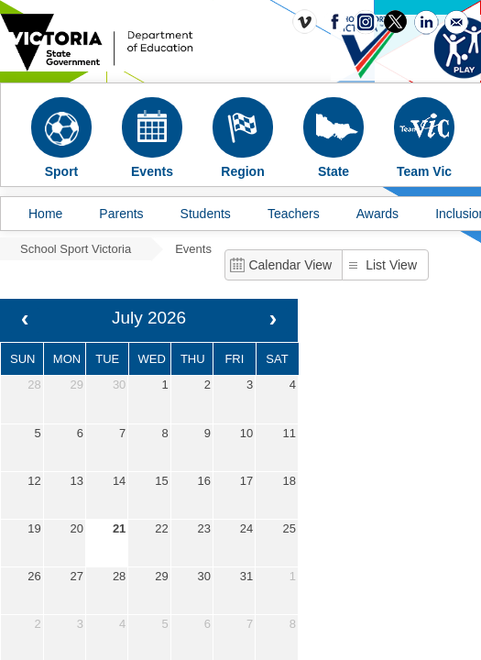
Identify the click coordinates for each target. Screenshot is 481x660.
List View (391, 265)
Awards (377, 213)
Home (45, 213)
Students (205, 213)
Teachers (294, 213)
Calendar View (290, 265)
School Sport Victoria (75, 249)
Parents (121, 213)
